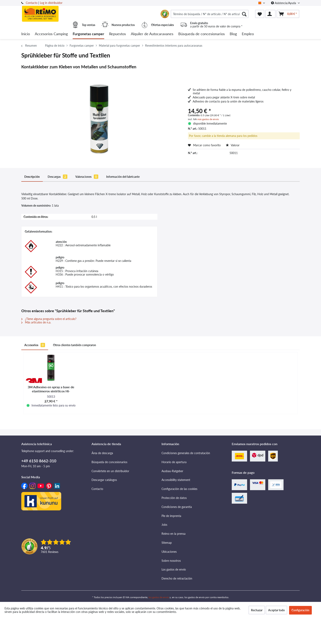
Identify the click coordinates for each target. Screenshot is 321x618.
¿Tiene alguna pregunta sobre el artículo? (48, 319)
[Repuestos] (117, 34)
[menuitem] (210, 14)
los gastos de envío (159, 597)
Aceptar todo (276, 610)
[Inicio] (25, 34)
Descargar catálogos (104, 480)
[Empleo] (248, 34)
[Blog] (233, 34)
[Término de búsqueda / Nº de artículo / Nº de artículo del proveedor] (210, 14)
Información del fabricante (123, 176)
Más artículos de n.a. (36, 322)
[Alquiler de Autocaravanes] (152, 34)
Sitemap (167, 542)
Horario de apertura (174, 462)
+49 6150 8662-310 (38, 460)
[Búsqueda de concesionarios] (201, 34)
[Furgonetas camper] (88, 34)
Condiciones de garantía (177, 507)
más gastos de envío (208, 119)
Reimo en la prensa (173, 533)
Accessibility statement (176, 480)
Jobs (164, 524)
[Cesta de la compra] (288, 14)
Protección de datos (174, 498)
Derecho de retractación (177, 578)
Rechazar (256, 610)
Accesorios (34, 345)
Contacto (31, 3)
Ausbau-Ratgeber (172, 471)
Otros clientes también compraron (74, 345)
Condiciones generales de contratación (186, 453)
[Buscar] (244, 14)
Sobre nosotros (171, 560)
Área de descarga (102, 453)
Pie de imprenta (171, 516)
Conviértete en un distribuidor (110, 471)
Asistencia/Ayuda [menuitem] (284, 3)
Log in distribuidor (51, 3)
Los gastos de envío (174, 569)
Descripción (32, 176)
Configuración (300, 610)
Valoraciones (86, 176)
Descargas (57, 176)
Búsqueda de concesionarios (109, 462)
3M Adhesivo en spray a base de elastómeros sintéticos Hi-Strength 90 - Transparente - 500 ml (51, 389)
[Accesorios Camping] (51, 34)
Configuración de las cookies (179, 489)
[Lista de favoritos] (259, 14)
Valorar (233, 145)
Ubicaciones (169, 551)
